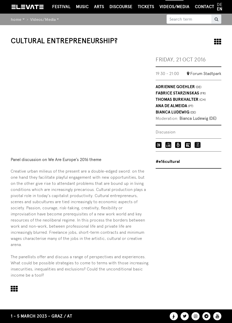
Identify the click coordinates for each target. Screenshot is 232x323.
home (16, 19)
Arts (99, 6)
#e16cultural (168, 161)
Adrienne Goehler (178, 86)
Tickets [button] (146, 6)
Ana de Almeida (174, 105)
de (219, 4)
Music (82, 6)
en (219, 9)
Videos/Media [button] (174, 4)
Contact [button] (204, 6)
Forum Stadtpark (205, 73)
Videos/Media (43, 19)
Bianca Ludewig (176, 112)
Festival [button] (61, 6)
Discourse (120, 6)
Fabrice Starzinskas (181, 93)
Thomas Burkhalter (181, 99)
